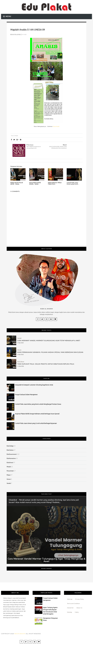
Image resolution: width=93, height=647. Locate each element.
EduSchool (10, 462)
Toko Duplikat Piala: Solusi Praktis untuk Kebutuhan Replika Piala (45, 364)
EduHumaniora (11, 458)
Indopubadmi (19, 633)
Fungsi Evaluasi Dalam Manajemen (26, 394)
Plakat (8, 475)
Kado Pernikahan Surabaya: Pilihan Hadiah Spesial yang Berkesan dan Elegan (50, 352)
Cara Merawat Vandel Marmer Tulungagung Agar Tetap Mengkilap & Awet (48, 340)
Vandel (19, 338)
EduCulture (20, 361)
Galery (77, 612)
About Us (79, 608)
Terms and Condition (73, 603)
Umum (19, 350)
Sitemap (69, 599)
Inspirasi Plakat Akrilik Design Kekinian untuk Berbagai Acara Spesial (37, 414)
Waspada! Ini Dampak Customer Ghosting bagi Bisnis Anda (34, 385)
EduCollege (15, 34)
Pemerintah (10, 471)
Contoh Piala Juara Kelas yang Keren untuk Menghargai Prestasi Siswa (38, 404)
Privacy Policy (79, 599)
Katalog (69, 612)
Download (56, 126)
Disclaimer (70, 608)
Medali (9, 467)
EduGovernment (12, 454)
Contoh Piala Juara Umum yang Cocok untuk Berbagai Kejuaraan (36, 423)
